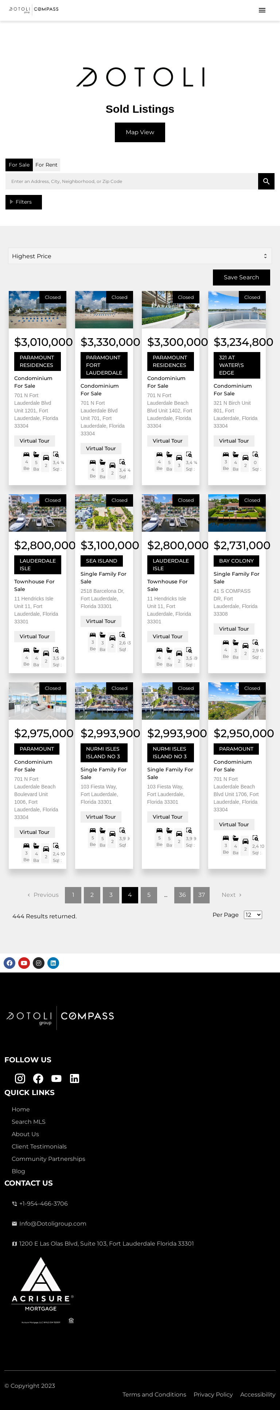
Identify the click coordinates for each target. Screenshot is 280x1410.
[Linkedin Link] (74, 1079)
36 (182, 894)
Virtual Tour (35, 441)
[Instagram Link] (20, 1079)
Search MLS (29, 1121)
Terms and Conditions (154, 1394)
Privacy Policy (213, 1394)
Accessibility (258, 1394)
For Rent (46, 164)
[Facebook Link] (38, 1079)
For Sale (19, 164)
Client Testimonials (39, 1146)
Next (229, 894)
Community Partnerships (48, 1158)
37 (201, 894)
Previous (46, 894)
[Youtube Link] (56, 1079)
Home (21, 1109)
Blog (18, 1171)
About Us (25, 1134)
